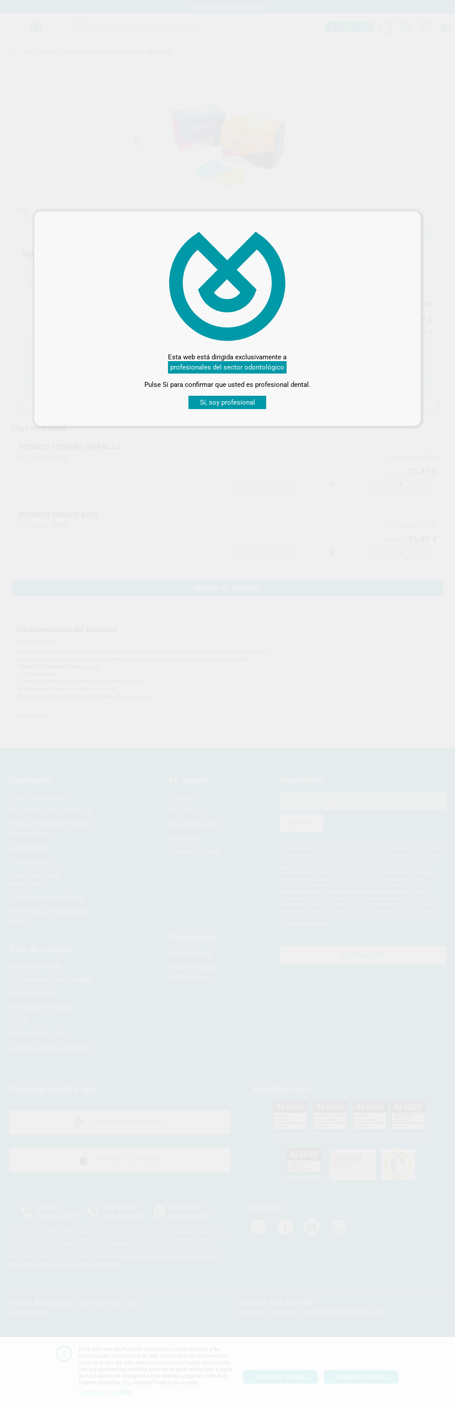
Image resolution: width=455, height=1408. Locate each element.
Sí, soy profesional (227, 402)
